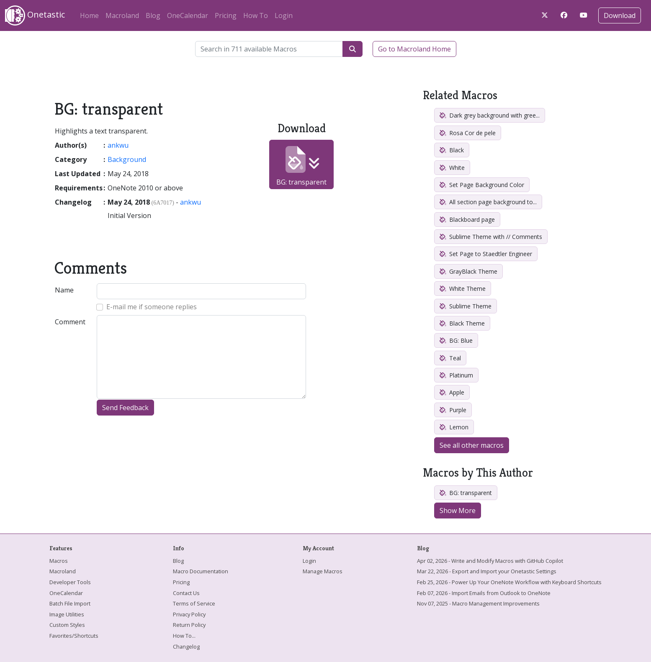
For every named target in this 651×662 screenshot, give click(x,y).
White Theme (463, 289)
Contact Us (186, 593)
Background (127, 159)
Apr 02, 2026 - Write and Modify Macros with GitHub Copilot (490, 560)
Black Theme (462, 323)
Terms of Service (194, 603)
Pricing (226, 15)
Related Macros (460, 95)
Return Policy (189, 625)
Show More (458, 510)
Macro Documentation (200, 571)
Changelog (186, 646)
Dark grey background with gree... (490, 115)
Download (620, 15)
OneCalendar (187, 15)
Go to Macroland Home (414, 49)
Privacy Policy (189, 614)
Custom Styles (67, 625)
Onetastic (35, 15)
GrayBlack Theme (468, 271)
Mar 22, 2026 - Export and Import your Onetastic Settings (486, 571)
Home (89, 15)
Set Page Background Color (482, 185)
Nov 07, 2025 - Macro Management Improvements (478, 603)
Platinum (456, 375)
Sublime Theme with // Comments (491, 237)
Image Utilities (66, 614)
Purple (453, 410)
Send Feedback (125, 407)
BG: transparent (301, 166)
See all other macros (472, 445)
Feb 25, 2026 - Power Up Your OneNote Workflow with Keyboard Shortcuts (509, 582)
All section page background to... (488, 202)
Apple (452, 392)
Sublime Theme (465, 306)
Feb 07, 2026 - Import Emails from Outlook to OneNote (484, 593)
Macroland (122, 15)
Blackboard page (467, 219)
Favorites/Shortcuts (73, 635)
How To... (184, 635)
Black (452, 150)
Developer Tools (70, 582)
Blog (153, 15)
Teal (450, 358)
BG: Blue (456, 340)
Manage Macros (322, 571)
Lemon (454, 427)
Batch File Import (69, 603)
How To (255, 15)
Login (284, 15)
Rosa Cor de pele (468, 133)
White (452, 168)
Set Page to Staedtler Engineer (486, 254)
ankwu (118, 145)
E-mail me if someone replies (151, 306)
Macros (58, 560)
